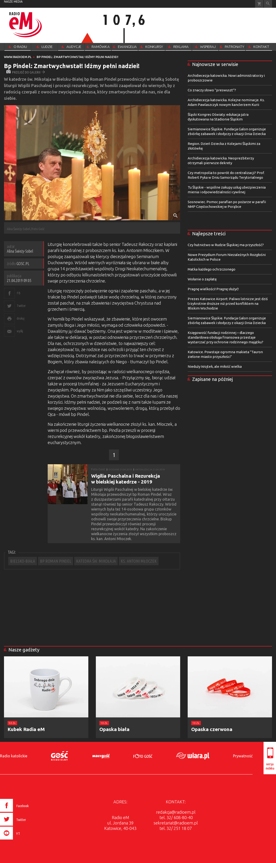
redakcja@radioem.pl (175, 812)
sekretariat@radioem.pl (176, 822)
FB (18, 293)
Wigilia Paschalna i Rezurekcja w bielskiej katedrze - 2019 (125, 478)
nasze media (13, 1)
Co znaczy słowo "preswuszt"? (212, 90)
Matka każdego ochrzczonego (211, 269)
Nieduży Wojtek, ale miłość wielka (215, 366)
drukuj (20, 318)
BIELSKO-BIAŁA (22, 561)
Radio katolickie (13, 756)
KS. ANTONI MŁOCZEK (139, 561)
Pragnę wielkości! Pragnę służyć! (213, 289)
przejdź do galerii (25, 72)
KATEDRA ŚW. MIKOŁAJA (96, 561)
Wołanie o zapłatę (202, 279)
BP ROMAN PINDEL (55, 561)
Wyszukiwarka (268, 4)
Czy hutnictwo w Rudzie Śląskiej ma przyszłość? (226, 245)
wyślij (20, 331)
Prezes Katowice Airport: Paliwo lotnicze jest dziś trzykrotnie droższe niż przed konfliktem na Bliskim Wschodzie (228, 303)
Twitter (21, 306)
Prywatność (243, 756)
